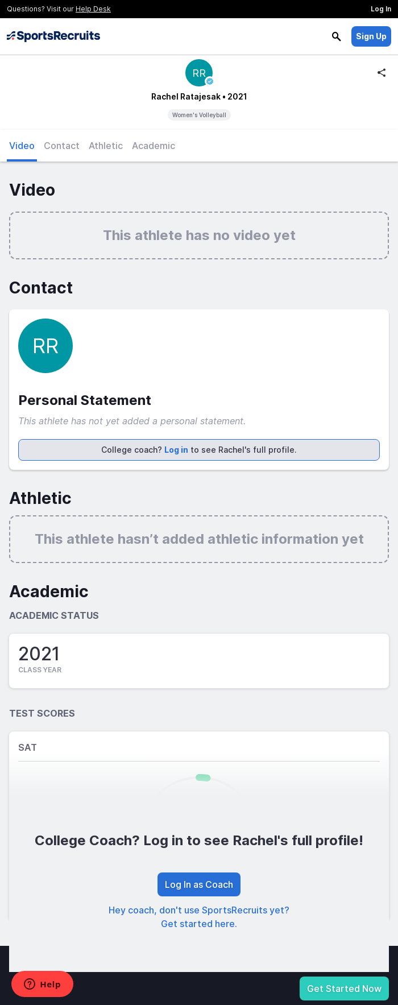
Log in (176, 449)
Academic (153, 145)
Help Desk (93, 9)
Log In (381, 9)
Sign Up (371, 36)
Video (22, 145)
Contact (62, 145)
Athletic (106, 145)
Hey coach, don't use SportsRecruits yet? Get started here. (199, 916)
